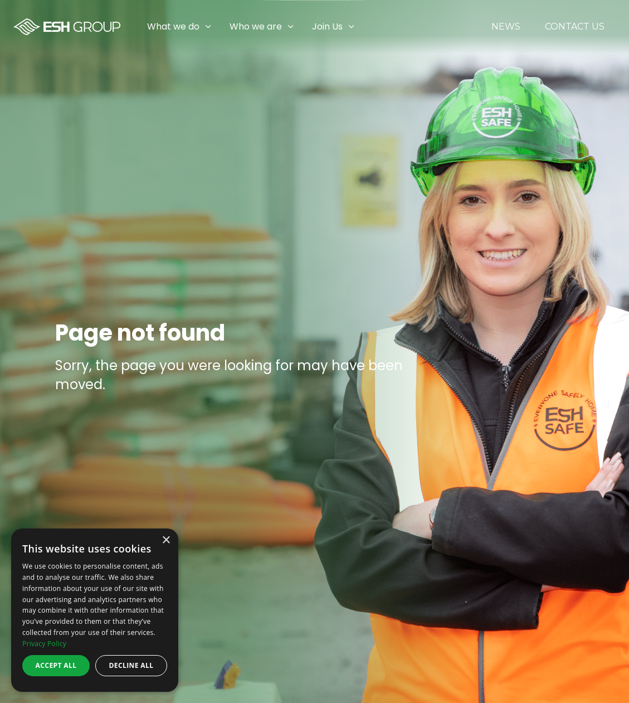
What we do (173, 26)
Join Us (327, 26)
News (506, 27)
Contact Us (575, 27)
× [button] (166, 540)
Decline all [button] (131, 665)
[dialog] (94, 610)
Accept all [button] (56, 665)
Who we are (256, 26)
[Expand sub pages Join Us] (620, 27)
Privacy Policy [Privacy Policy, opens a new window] (44, 643)
